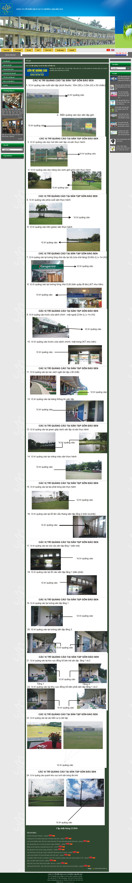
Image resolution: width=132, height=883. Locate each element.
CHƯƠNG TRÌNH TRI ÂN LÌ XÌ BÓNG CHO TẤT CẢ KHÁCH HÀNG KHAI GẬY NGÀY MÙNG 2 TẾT (55, 858)
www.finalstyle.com (69, 882)
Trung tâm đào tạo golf (9, 73)
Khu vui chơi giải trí (8, 81)
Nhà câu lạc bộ (7, 65)
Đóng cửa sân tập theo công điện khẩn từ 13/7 (40, 847)
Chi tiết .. (20, 117)
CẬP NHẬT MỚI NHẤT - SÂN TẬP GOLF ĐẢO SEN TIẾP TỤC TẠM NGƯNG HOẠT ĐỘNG (53, 866)
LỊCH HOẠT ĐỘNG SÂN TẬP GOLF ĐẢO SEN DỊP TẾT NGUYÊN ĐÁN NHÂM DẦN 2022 (52, 841)
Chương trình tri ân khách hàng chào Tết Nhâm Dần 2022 (43, 838)
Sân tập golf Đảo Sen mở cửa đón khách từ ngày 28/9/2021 (44, 844)
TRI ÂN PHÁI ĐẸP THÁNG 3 (35, 836)
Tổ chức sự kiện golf (9, 77)
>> (106, 868)
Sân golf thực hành (8, 69)
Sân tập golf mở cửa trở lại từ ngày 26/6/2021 (40, 849)
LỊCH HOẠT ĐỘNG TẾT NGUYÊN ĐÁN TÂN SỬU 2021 (43, 855)
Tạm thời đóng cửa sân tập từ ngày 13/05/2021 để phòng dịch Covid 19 (47, 852)
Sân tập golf (6, 61)
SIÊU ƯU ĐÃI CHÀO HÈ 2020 (35, 860)
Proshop (5, 85)
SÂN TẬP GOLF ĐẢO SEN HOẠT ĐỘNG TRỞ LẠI (41, 863)
